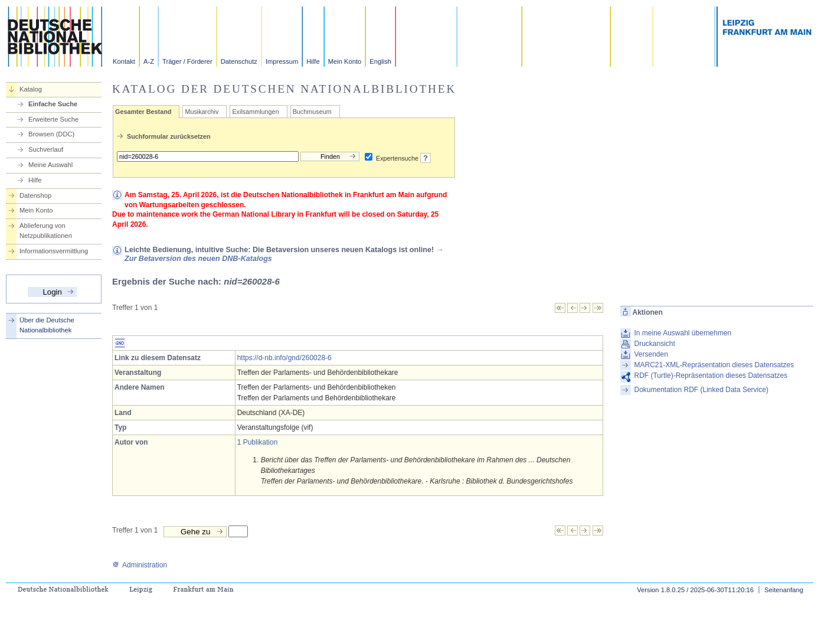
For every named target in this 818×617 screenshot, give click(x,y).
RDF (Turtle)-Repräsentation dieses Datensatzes (710, 375)
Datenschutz (239, 61)
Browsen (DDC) (51, 134)
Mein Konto (345, 61)
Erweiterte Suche (53, 119)
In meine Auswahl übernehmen (682, 333)
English (380, 61)
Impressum (282, 61)
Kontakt (124, 61)
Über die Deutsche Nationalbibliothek (46, 325)
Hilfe (312, 61)
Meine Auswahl (50, 164)
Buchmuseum (312, 111)
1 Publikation (257, 442)
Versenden (651, 354)
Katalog (30, 89)
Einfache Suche (52, 103)
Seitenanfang (783, 589)
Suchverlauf (45, 149)
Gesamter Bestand (143, 111)
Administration (139, 565)
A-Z (148, 61)
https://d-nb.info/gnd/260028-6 (284, 358)
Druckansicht (654, 343)
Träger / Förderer (187, 61)
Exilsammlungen (255, 111)
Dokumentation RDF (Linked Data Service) (701, 390)
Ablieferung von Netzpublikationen (45, 230)
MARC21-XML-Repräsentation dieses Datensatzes (714, 365)
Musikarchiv (201, 111)
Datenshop (35, 195)
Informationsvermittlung (53, 250)
